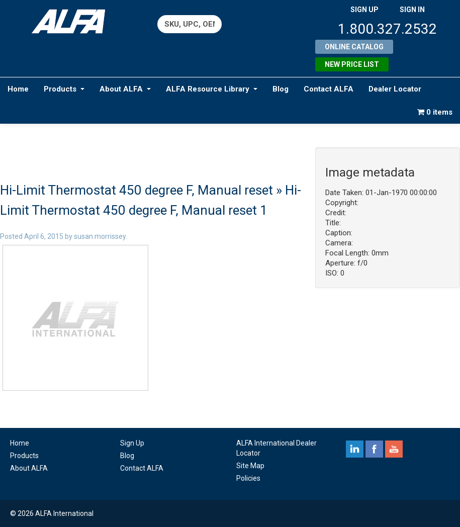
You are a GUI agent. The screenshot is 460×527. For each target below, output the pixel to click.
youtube (394, 449)
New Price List (352, 64)
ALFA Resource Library (211, 89)
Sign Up (132, 443)
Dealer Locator (395, 89)
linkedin (354, 449)
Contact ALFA (328, 89)
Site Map (250, 466)
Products (64, 89)
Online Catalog (354, 47)
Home (18, 89)
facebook (374, 449)
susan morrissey (100, 236)
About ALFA (125, 89)
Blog (280, 89)
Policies (248, 478)
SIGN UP (364, 10)
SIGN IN (412, 10)
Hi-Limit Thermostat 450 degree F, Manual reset (136, 190)
